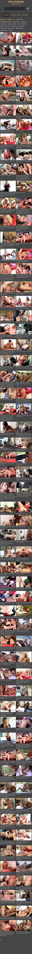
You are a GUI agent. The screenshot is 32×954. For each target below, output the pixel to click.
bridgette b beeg (19, 28)
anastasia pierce (16, 21)
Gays (19, 15)
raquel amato (3, 24)
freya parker (21, 26)
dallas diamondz (4, 30)
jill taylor (10, 30)
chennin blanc (3, 28)
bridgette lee (24, 21)
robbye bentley (11, 28)
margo (18, 24)
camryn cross (15, 26)
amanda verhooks (12, 24)
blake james (24, 24)
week (21, 19)
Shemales (25, 15)
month (18, 19)
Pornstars (13, 15)
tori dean (2, 26)
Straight (6, 15)
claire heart (7, 26)
